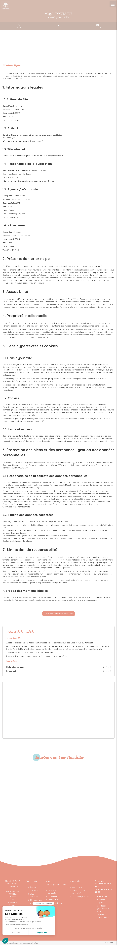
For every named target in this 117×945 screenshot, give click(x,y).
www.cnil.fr (39, 421)
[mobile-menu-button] (113, 4)
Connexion (110, 942)
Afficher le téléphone (12, 903)
